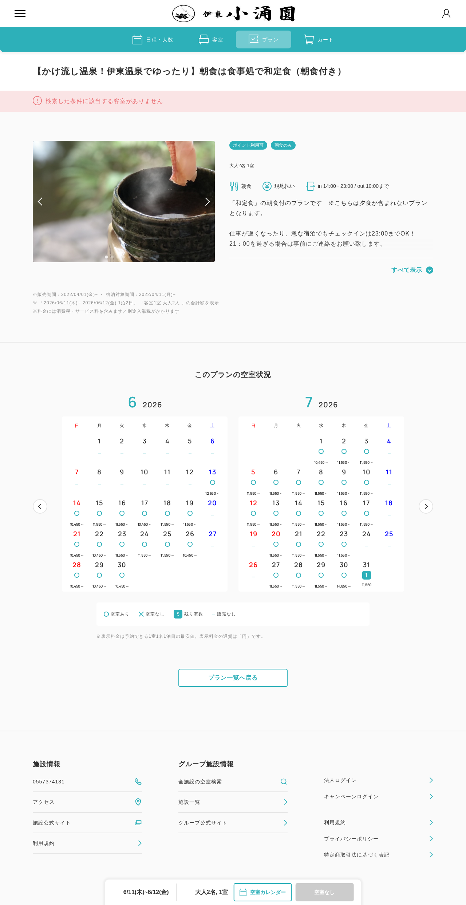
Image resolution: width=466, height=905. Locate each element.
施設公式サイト (87, 822)
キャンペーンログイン (378, 796)
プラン (264, 39)
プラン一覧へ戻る (233, 678)
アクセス (87, 802)
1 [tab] (106, 257)
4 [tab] (123, 257)
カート (319, 39)
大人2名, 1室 (211, 892)
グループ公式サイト (233, 822)
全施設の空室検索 (233, 781)
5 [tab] (129, 257)
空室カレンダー (262, 892)
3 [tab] (117, 257)
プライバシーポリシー (378, 838)
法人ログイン (378, 780)
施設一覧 (233, 802)
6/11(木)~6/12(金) (146, 892)
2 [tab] (112, 257)
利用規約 (87, 843)
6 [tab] (135, 257)
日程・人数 (153, 39)
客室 (211, 39)
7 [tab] (141, 257)
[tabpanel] (124, 201)
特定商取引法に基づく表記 (378, 854)
